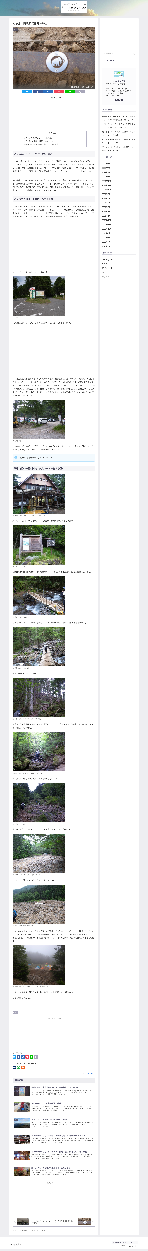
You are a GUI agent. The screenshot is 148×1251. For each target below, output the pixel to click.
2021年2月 (106, 211)
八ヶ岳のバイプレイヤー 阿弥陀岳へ (39, 138)
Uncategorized (108, 260)
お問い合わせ (115, 1244)
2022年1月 (106, 177)
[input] (119, 53)
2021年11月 (107, 185)
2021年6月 (106, 203)
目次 (51, 133)
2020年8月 (106, 238)
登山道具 (105, 277)
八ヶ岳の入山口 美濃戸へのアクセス (39, 141)
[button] (134, 54)
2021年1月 (106, 216)
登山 (15, 1013)
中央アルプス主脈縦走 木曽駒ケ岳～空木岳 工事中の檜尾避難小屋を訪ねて (118, 118)
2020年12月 (107, 220)
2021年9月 (106, 194)
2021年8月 (106, 198)
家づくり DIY (108, 268)
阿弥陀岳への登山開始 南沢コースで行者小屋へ (43, 145)
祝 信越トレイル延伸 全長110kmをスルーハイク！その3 (118, 148)
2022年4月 (106, 168)
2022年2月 (106, 172)
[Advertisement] (54, 113)
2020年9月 (106, 233)
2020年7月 (106, 242)
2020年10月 (107, 229)
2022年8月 (106, 164)
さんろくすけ (119, 81)
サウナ (105, 264)
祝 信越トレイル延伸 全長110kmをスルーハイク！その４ (118, 141)
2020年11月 (107, 225)
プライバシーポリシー (129, 1244)
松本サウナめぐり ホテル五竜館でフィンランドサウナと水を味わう (118, 125)
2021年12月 (107, 181)
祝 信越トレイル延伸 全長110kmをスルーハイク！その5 (118, 133)
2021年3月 (106, 207)
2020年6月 (106, 246)
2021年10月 (107, 190)
